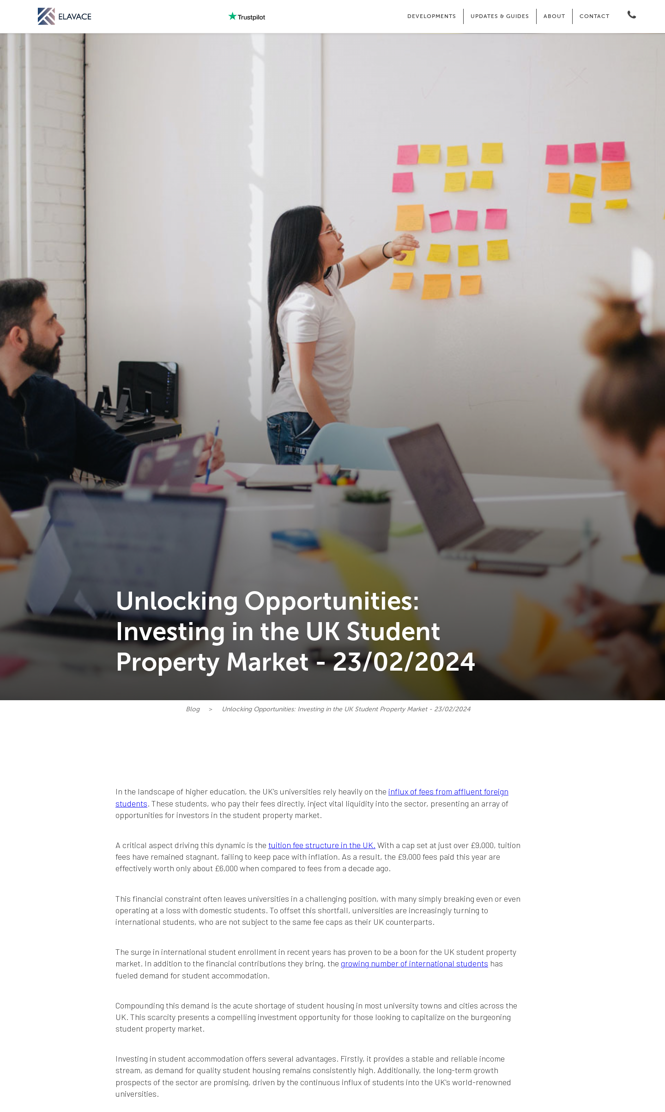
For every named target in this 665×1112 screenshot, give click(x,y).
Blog (193, 709)
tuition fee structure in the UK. (321, 845)
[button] (431, 16)
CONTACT (595, 16)
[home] (64, 16)
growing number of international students (414, 963)
